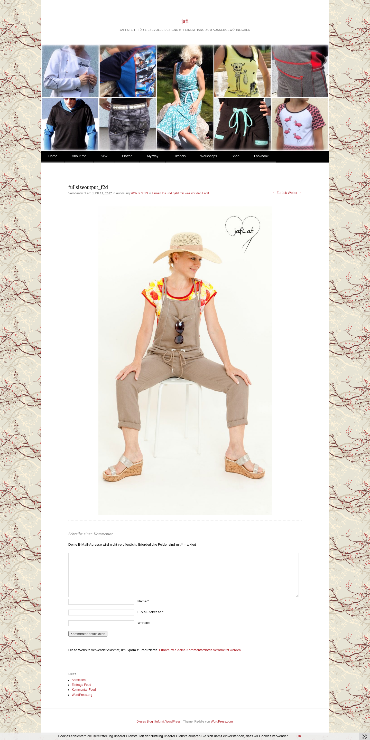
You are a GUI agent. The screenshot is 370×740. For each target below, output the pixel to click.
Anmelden (79, 680)
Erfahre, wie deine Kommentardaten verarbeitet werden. (200, 650)
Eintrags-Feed (81, 685)
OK (299, 736)
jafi (185, 21)
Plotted (127, 156)
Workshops (208, 156)
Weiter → (295, 193)
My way (152, 156)
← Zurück (279, 193)
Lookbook (261, 156)
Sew (104, 156)
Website (143, 623)
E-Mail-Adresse (150, 612)
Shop (235, 156)
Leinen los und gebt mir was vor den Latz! (180, 193)
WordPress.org (82, 695)
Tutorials (179, 156)
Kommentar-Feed (84, 689)
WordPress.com (222, 721)
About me (79, 156)
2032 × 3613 (139, 193)
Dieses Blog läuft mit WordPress (158, 721)
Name (143, 601)
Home (52, 156)
